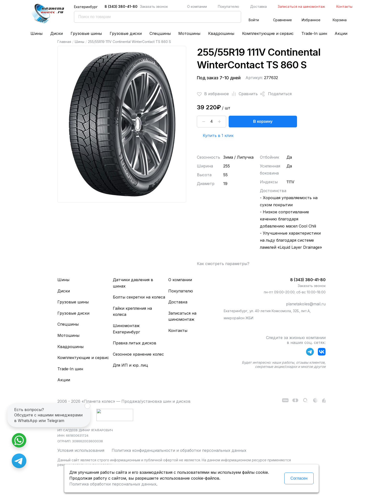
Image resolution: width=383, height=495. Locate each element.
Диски (56, 33)
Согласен (299, 478)
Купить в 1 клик (218, 135)
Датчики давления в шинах (133, 283)
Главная (64, 42)
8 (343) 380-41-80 (121, 6)
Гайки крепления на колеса (132, 311)
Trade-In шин (314, 33)
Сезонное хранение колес (138, 354)
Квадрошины (221, 33)
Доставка (258, 6)
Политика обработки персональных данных (112, 484)
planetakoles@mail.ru (306, 303)
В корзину (262, 121)
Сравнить (243, 94)
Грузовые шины (86, 33)
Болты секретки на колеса (139, 297)
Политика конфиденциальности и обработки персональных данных (179, 450)
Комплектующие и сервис (268, 33)
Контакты (344, 6)
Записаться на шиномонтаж (301, 6)
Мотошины (189, 33)
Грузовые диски (126, 33)
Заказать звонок (154, 6)
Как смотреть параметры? (223, 263)
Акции (341, 33)
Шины (37, 33)
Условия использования (80, 450)
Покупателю (228, 6)
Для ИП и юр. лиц (130, 365)
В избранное (213, 94)
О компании (197, 6)
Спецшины (160, 33)
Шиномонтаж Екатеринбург (126, 328)
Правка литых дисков (134, 342)
